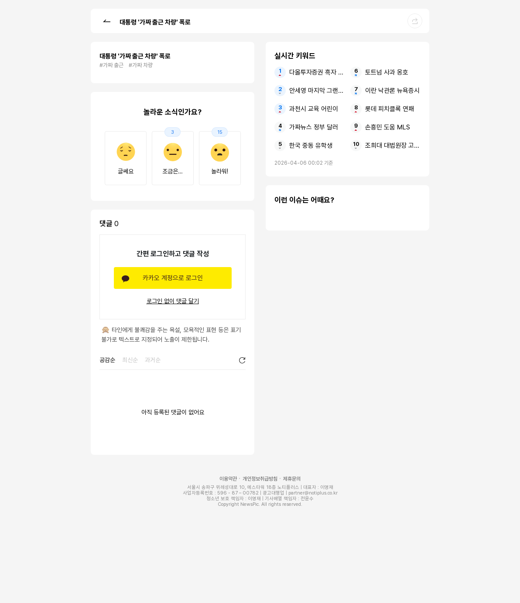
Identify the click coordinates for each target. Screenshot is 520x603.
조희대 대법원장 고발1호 (393, 145)
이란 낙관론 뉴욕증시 (392, 91)
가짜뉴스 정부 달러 (313, 127)
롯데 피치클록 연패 (389, 109)
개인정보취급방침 (260, 479)
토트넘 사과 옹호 (386, 72)
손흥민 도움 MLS (387, 127)
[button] (106, 20)
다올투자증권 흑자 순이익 (317, 72)
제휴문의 (292, 479)
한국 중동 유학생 (310, 145)
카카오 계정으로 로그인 (173, 278)
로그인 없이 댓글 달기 (173, 301)
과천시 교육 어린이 (313, 109)
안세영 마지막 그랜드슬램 (317, 91)
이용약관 (228, 479)
